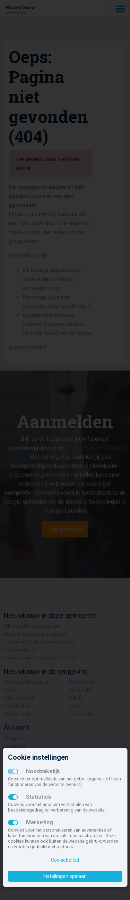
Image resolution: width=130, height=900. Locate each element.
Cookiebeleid (65, 860)
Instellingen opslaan (65, 876)
